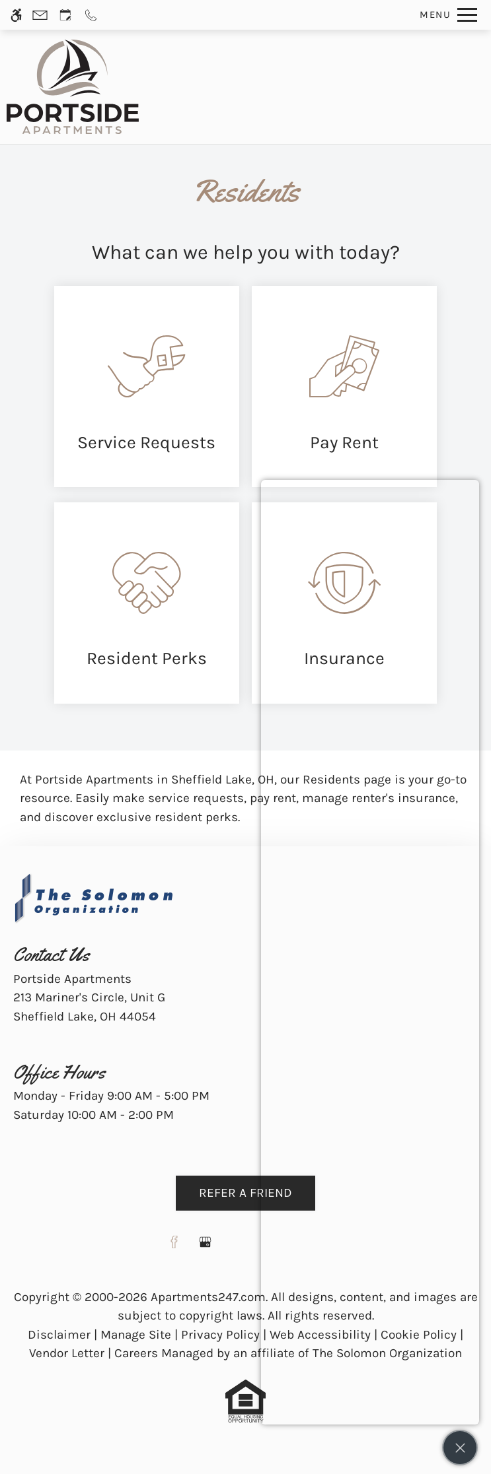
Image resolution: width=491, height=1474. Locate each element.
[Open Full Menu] (445, 14)
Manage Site (135, 1334)
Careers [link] (136, 1353)
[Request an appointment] (65, 14)
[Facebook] (174, 1247)
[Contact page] (40, 14)
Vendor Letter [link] (66, 1353)
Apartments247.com (208, 1297)
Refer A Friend (245, 1193)
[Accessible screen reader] (16, 14)
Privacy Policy (220, 1334)
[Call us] (91, 14)
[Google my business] (205, 1247)
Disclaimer (59, 1334)
